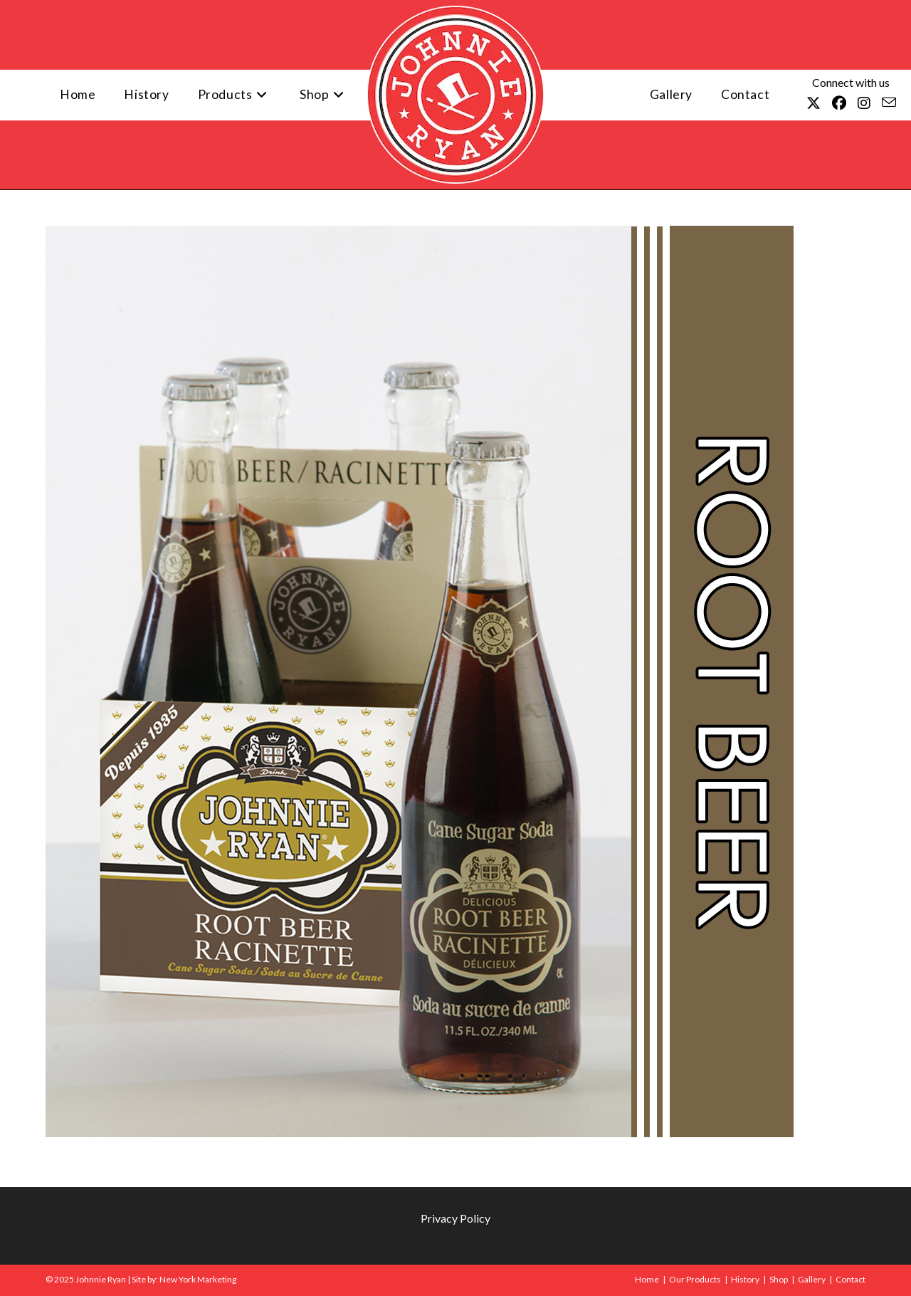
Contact (850, 1279)
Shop (778, 1279)
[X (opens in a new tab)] (813, 102)
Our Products (695, 1279)
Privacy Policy (455, 1218)
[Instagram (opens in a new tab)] (864, 102)
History (745, 1279)
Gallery (812, 1279)
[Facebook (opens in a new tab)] (839, 102)
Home (647, 1279)
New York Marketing (197, 1279)
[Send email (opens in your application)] (889, 102)
